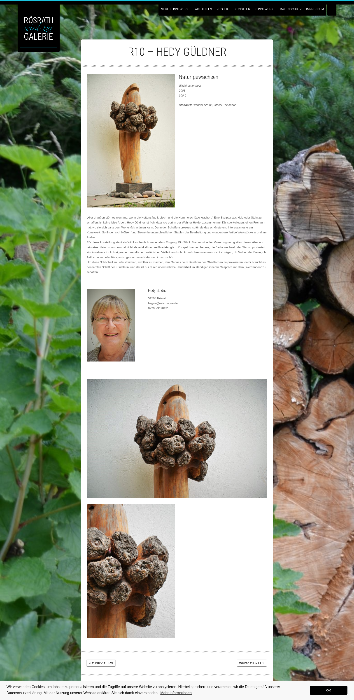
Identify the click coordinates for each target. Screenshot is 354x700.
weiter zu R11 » (251, 663)
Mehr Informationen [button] (176, 693)
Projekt (223, 9)
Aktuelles (203, 9)
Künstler (242, 9)
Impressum (315, 9)
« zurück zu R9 (101, 663)
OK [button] (328, 690)
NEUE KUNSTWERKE (175, 9)
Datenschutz (291, 9)
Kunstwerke (265, 9)
